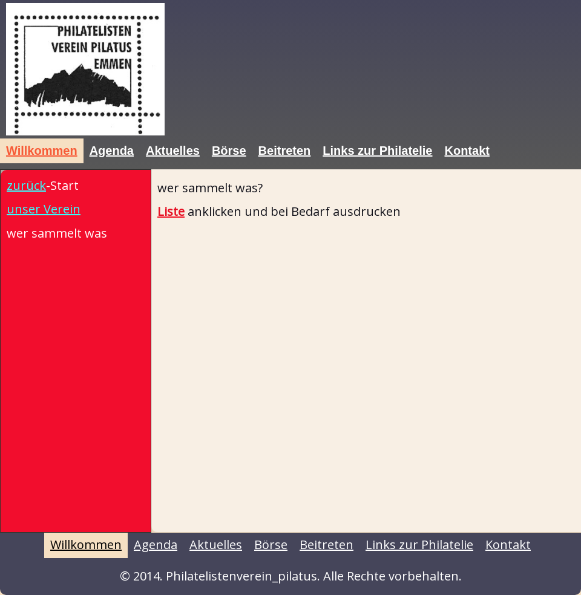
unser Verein (43, 209)
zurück (26, 185)
